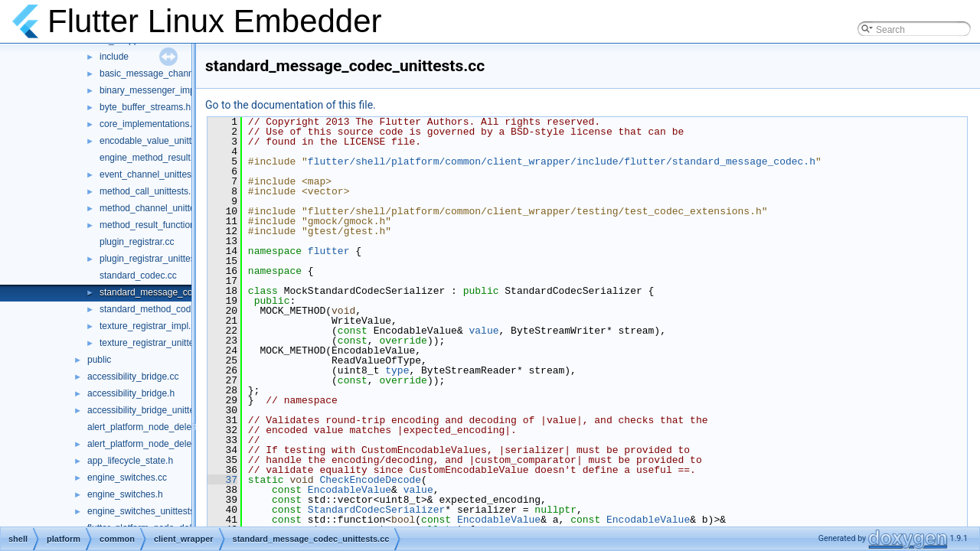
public (99, 359)
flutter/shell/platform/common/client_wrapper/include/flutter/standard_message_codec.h (561, 161)
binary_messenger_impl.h (152, 90)
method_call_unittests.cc (150, 191)
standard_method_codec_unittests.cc (176, 309)
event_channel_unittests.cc (155, 174)
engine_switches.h (125, 494)
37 (222, 480)
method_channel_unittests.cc (159, 208)
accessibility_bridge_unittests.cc (152, 410)
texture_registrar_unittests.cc (158, 342)
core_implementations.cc (150, 124)
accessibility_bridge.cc (132, 376)
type (397, 370)
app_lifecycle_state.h (130, 460)
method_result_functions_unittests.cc (175, 225)
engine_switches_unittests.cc (146, 511)
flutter (329, 251)
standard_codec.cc (138, 275)
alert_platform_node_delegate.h (152, 444)
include (114, 56)
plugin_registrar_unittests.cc (157, 258)
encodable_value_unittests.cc (160, 140)
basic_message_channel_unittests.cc (176, 73)
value (483, 330)
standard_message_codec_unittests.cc (179, 292)
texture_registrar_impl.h (148, 326)
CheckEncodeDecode (370, 480)
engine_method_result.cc (151, 157)
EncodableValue (349, 490)
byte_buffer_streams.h (145, 107)
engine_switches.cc (127, 477)
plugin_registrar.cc (137, 241)
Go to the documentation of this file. (290, 105)
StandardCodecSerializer (376, 510)
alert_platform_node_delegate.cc (154, 427)
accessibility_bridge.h (131, 393)
